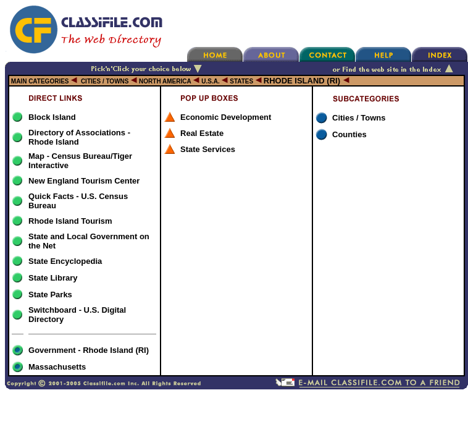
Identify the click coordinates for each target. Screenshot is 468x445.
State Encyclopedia (65, 261)
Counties (349, 134)
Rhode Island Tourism (70, 221)
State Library (52, 277)
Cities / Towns (358, 117)
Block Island (52, 117)
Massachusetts (57, 366)
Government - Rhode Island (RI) (88, 350)
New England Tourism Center (84, 180)
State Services (207, 149)
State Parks (50, 294)
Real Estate (202, 133)
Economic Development (225, 117)
